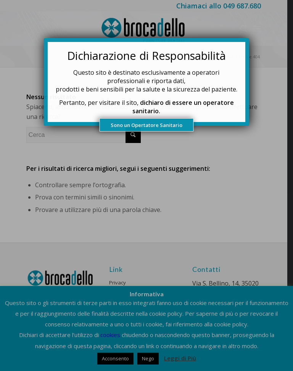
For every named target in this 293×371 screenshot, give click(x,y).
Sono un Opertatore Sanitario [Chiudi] (146, 125)
